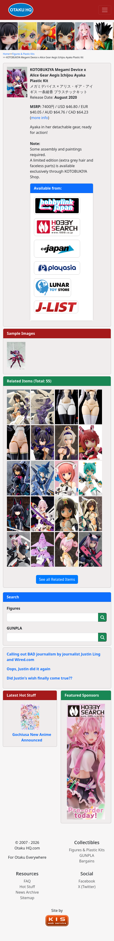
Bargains (86, 861)
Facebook (86, 881)
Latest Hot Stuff (21, 695)
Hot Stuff (27, 886)
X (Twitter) (87, 886)
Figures (13, 608)
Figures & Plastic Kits (23, 53)
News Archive (27, 892)
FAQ (27, 881)
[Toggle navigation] (104, 10)
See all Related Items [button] (57, 579)
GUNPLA (14, 628)
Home (6, 53)
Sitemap (27, 897)
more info (39, 117)
